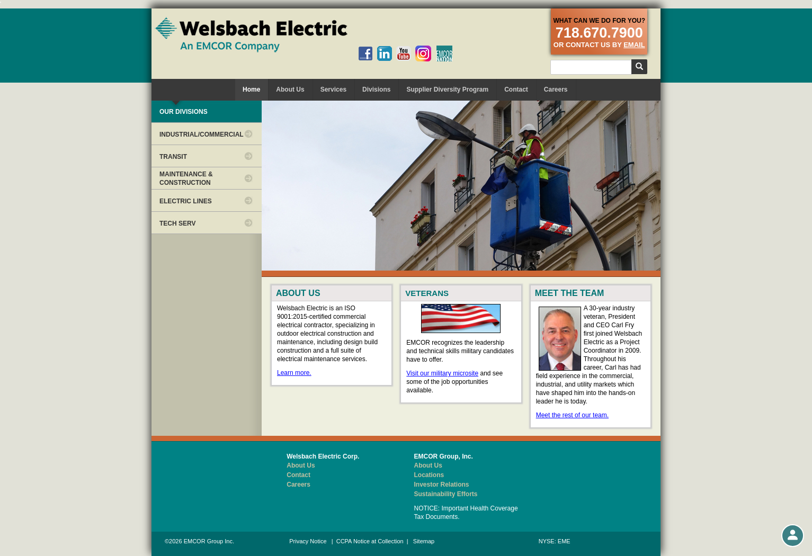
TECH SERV (177, 223)
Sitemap (423, 541)
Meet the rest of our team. (572, 415)
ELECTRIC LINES (185, 201)
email (634, 45)
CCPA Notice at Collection (370, 541)
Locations (429, 475)
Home (251, 89)
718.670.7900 (599, 33)
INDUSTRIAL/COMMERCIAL (201, 134)
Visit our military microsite (442, 373)
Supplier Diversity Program (447, 89)
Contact (516, 89)
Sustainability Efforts (446, 494)
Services (333, 89)
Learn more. (294, 372)
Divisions (376, 89)
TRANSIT (173, 156)
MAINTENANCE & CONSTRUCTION (186, 178)
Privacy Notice (307, 541)
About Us (290, 89)
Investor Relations (441, 484)
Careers (556, 89)
